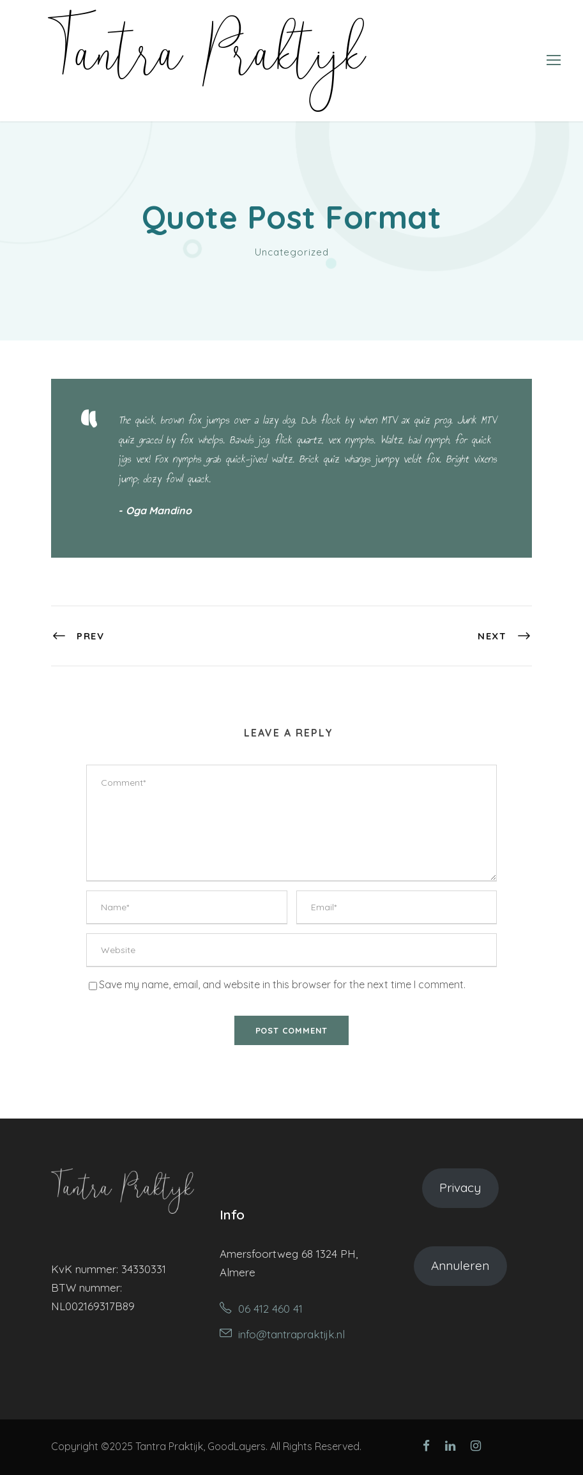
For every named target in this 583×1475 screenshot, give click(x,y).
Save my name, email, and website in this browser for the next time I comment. (282, 984)
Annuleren (460, 1265)
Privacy (460, 1187)
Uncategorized (292, 252)
